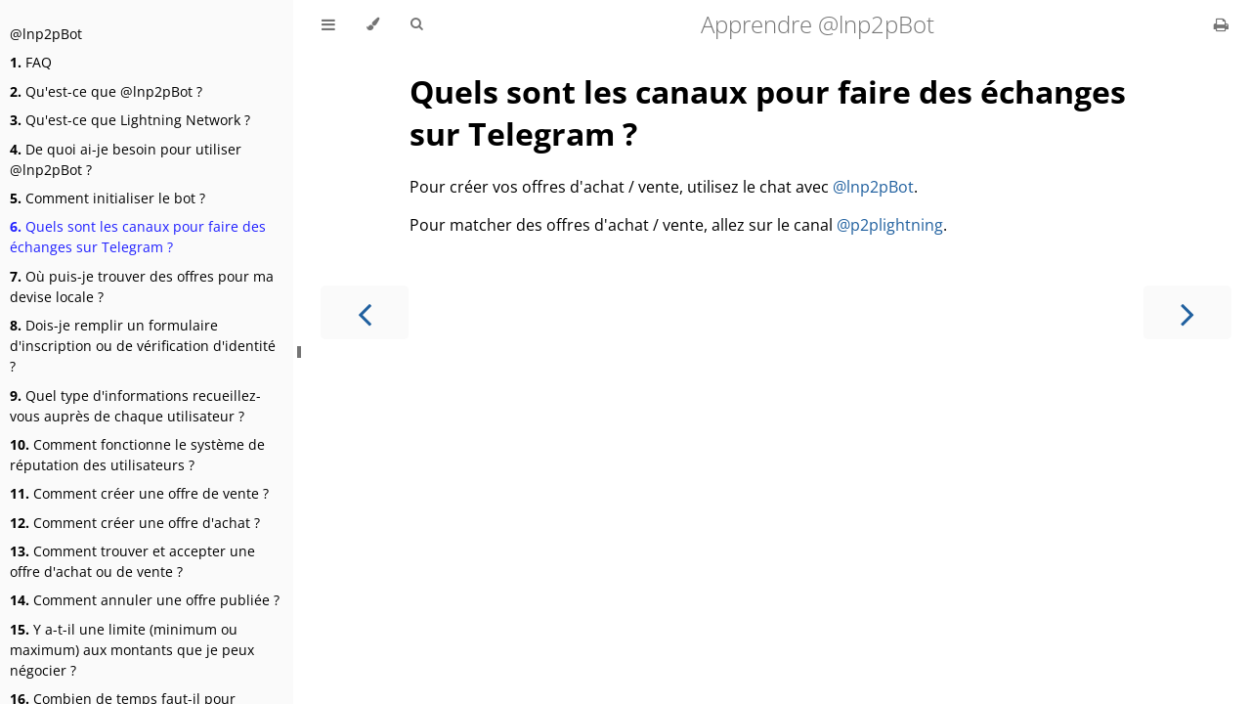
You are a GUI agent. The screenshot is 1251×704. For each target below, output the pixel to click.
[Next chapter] (1187, 312)
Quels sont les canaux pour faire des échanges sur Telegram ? (138, 236)
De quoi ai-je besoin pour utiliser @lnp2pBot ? (125, 159)
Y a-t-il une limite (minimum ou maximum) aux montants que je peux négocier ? (132, 650)
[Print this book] (1221, 24)
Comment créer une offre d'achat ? (135, 522)
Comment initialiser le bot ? (107, 198)
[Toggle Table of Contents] (328, 24)
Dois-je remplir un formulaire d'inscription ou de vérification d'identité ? (143, 345)
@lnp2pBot (46, 33)
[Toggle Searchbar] (416, 24)
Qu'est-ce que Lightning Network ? (130, 119)
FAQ (31, 62)
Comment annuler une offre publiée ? (145, 600)
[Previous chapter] (365, 312)
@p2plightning (890, 225)
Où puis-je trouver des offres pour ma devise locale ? (142, 286)
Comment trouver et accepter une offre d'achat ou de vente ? (132, 561)
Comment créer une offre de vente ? (139, 493)
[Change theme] (373, 24)
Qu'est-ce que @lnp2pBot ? (106, 91)
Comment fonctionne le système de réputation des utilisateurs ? (137, 454)
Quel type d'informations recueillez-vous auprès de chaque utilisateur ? (135, 405)
